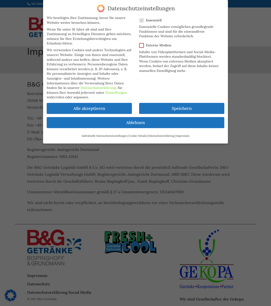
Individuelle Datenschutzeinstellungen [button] (104, 133)
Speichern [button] (182, 106)
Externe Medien (157, 43)
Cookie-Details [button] (137, 133)
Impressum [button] (182, 133)
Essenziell (152, 18)
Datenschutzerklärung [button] (161, 133)
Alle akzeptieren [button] (89, 106)
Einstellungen (116, 90)
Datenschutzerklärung (98, 85)
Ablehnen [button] (135, 120)
